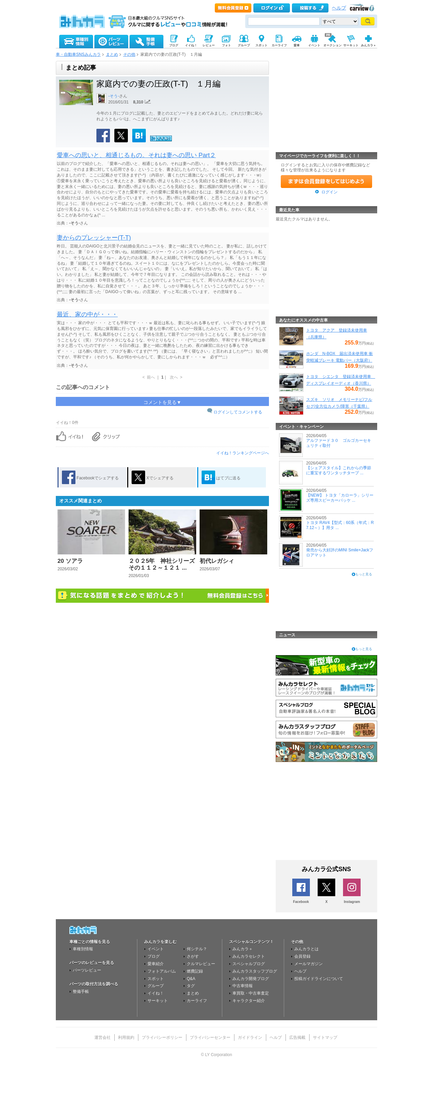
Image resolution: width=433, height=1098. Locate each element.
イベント (155, 949)
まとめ (112, 54)
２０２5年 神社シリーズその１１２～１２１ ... (162, 564)
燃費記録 (195, 971)
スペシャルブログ (248, 963)
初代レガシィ (217, 561)
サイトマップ (325, 1037)
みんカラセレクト (248, 956)
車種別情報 (83, 949)
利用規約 (126, 1037)
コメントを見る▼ (162, 402)
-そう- (113, 96)
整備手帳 (81, 991)
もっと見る (363, 574)
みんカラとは (306, 949)
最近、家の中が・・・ (87, 314)
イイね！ (155, 993)
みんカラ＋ (242, 949)
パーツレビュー (87, 970)
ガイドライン (250, 1037)
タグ (191, 985)
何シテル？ (197, 949)
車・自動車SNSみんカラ (78, 54)
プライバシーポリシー (162, 1037)
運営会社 (102, 1037)
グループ (155, 985)
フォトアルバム (161, 971)
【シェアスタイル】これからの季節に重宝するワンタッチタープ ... (338, 470)
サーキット (157, 1000)
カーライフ (197, 1000)
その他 (129, 54)
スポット (155, 978)
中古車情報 (242, 985)
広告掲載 (297, 1037)
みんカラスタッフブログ (254, 971)
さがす (193, 956)
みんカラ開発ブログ (250, 978)
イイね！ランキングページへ (242, 453)
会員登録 (302, 956)
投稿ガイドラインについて (318, 978)
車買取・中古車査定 (250, 993)
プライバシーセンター (210, 1037)
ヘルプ (339, 7)
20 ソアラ (70, 561)
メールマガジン (308, 963)
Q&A (191, 978)
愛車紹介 (155, 963)
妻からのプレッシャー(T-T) (94, 237)
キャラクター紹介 (248, 1000)
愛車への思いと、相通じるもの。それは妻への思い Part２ (136, 155)
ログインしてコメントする (237, 412)
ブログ (153, 956)
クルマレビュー (201, 963)
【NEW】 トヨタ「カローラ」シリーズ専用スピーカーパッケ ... (339, 497)
